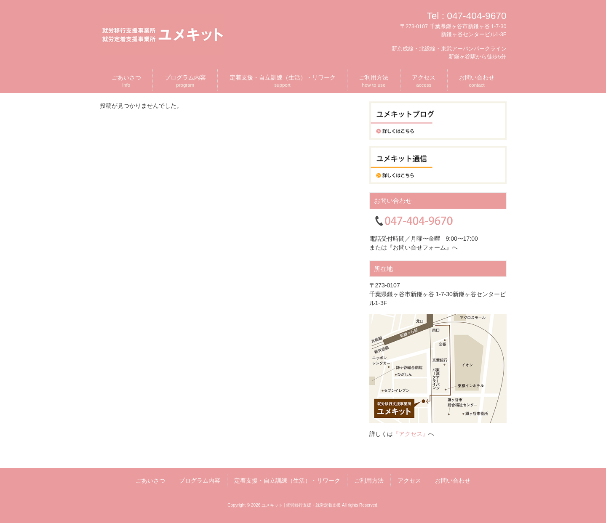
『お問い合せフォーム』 (419, 247)
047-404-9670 (476, 15)
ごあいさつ (150, 480)
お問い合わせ (452, 480)
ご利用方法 (369, 480)
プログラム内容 (199, 480)
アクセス (409, 480)
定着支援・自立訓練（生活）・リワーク (287, 480)
